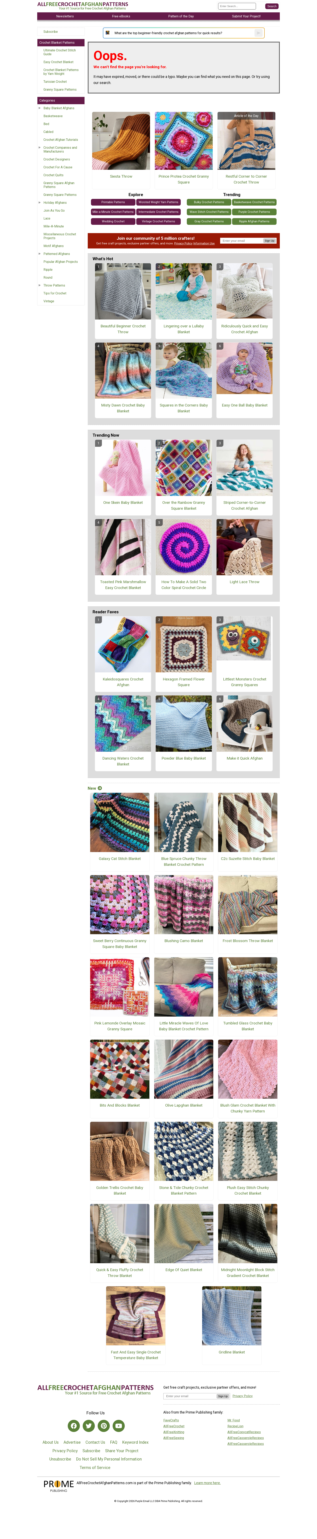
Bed (46, 124)
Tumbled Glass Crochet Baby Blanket (247, 1026)
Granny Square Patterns (60, 89)
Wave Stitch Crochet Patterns (209, 212)
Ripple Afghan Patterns (254, 221)
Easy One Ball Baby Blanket (244, 405)
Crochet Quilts (53, 175)
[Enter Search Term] (237, 6)
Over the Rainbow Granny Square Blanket (183, 505)
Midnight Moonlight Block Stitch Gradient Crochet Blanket (248, 1272)
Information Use (204, 243)
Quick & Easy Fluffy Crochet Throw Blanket (119, 1272)
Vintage (48, 301)
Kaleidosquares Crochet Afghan (123, 682)
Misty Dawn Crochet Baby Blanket (123, 408)
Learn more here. (207, 1483)
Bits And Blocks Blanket (120, 1105)
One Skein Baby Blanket (123, 502)
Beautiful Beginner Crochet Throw (123, 329)
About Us (50, 1442)
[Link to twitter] (89, 1426)
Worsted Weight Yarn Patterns (158, 202)
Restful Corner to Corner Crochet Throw (246, 179)
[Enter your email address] (190, 1396)
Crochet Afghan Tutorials (60, 140)
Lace (46, 218)
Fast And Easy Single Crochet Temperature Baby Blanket (136, 1355)
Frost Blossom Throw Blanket (248, 940)
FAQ (113, 1442)
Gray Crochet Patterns (209, 221)
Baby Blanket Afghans (58, 108)
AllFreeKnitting (173, 1432)
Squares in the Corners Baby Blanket (184, 408)
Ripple (48, 270)
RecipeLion (235, 1426)
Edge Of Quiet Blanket (183, 1269)
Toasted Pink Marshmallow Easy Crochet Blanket (123, 585)
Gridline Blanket (232, 1352)
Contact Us (95, 1442)
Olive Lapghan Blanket (183, 1105)
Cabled (48, 132)
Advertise (72, 1442)
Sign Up (269, 240)
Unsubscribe (60, 1459)
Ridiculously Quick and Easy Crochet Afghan (244, 329)
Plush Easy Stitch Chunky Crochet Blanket (248, 1190)
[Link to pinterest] (104, 1426)
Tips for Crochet (54, 293)
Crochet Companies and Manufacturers (60, 149)
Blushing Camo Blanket (183, 940)
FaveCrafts (171, 1420)
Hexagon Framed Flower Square (184, 682)
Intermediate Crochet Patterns (158, 212)
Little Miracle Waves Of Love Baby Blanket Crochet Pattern (183, 1026)
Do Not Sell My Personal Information (109, 1459)
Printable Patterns (113, 202)
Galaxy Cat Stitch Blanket (120, 858)
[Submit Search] (272, 6)
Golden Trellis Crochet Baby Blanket (119, 1190)
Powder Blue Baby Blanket (184, 758)
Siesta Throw (121, 176)
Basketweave (53, 116)
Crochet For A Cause (57, 167)
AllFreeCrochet (173, 1426)
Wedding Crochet (113, 221)
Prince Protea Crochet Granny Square (183, 179)
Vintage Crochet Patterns (158, 221)
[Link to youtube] (119, 1426)
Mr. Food (233, 1420)
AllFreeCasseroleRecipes (245, 1438)
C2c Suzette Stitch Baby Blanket (248, 858)
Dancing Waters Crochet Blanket (123, 761)
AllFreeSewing (173, 1438)
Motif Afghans (53, 246)
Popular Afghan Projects (60, 262)
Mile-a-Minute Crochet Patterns (113, 212)
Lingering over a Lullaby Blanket (184, 329)
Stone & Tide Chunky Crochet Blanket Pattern (183, 1190)
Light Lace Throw (244, 582)
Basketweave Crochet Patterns (254, 202)
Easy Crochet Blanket (58, 62)
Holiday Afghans (55, 203)
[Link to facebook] (74, 1426)
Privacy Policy (183, 243)
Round (47, 277)
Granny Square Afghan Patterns (58, 185)
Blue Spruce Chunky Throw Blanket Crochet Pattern (183, 861)
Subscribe (50, 32)
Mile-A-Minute (53, 226)
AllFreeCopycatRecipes (244, 1432)
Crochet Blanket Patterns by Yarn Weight (61, 72)
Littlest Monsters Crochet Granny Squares (244, 682)
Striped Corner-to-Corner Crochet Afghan (244, 505)
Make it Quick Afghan (245, 758)
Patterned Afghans (56, 254)
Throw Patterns (54, 285)
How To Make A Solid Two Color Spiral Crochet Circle (183, 585)
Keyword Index (135, 1442)
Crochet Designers (56, 159)
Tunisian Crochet (55, 82)
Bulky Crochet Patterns (209, 202)
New (95, 788)
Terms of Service (95, 1467)
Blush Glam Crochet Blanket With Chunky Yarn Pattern (247, 1108)
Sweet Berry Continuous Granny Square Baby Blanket (119, 943)
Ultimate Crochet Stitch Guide (59, 52)
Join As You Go (54, 210)
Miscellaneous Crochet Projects (59, 236)
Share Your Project (121, 1450)
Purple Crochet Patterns (254, 212)
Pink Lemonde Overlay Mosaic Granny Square (119, 1026)
